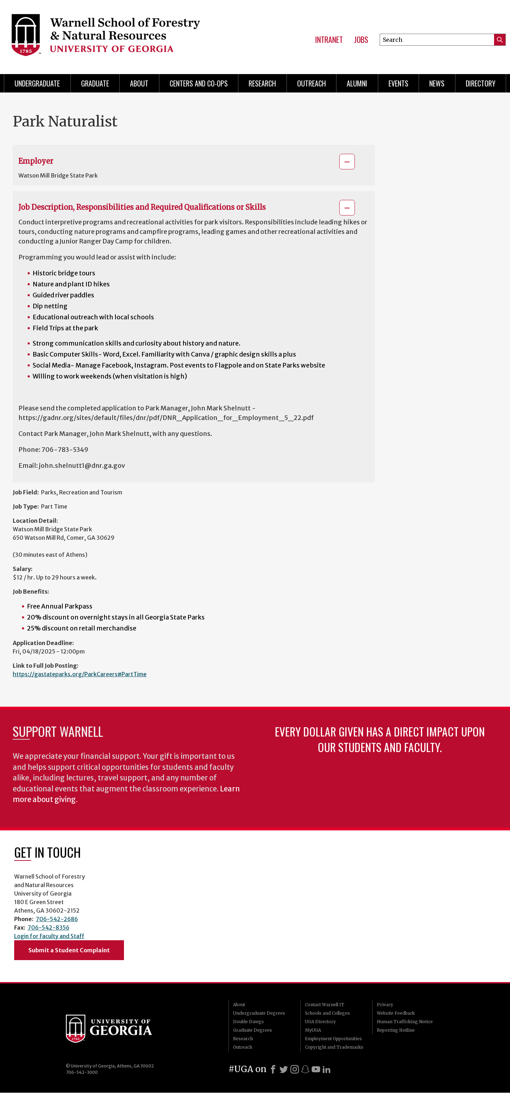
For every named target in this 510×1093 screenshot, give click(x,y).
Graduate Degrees (252, 1030)
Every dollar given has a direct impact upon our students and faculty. (380, 739)
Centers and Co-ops (199, 83)
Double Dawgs (248, 1021)
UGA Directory (320, 1021)
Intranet (329, 40)
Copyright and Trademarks (334, 1047)
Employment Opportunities (333, 1038)
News (436, 83)
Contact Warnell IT (324, 1004)
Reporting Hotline (396, 1030)
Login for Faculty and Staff (49, 936)
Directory (480, 83)
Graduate (95, 83)
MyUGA (313, 1030)
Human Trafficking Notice (405, 1021)
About (139, 83)
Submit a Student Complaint (69, 950)
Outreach (311, 83)
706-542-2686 (57, 919)
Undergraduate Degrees (259, 1013)
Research (262, 83)
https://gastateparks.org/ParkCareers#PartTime (80, 674)
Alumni (357, 83)
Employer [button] (35, 161)
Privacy (385, 1004)
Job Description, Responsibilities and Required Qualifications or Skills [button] (142, 207)
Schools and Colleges (327, 1013)
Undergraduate (37, 83)
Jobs (361, 40)
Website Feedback (396, 1013)
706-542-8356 (48, 927)
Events (398, 83)
